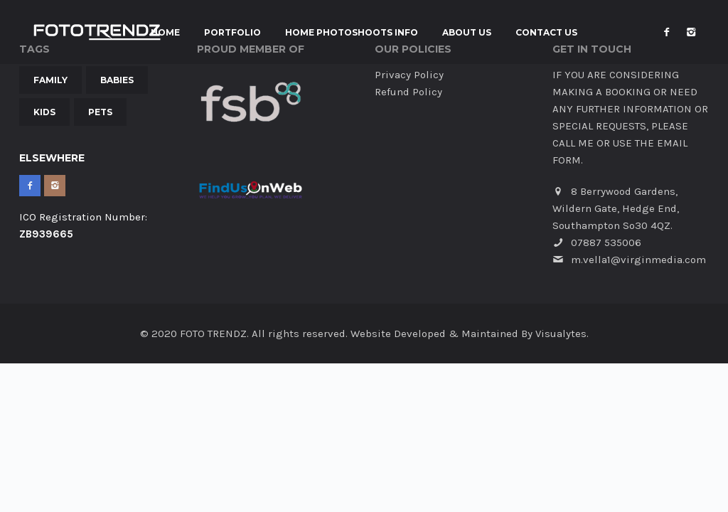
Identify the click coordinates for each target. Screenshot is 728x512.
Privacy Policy (409, 74)
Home (165, 32)
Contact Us (546, 32)
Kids (44, 112)
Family (50, 80)
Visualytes (561, 333)
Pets (100, 112)
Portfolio (232, 32)
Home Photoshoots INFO (351, 32)
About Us (466, 32)
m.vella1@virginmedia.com (638, 259)
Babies (117, 80)
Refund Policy (408, 91)
